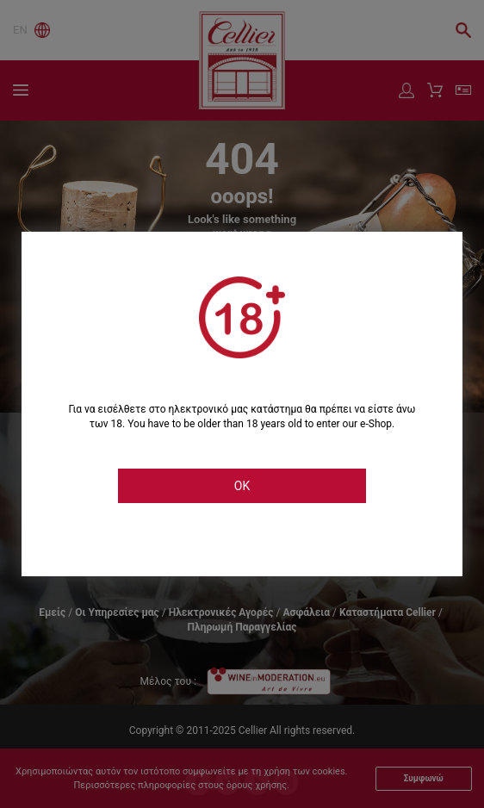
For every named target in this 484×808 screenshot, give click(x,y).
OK (242, 486)
